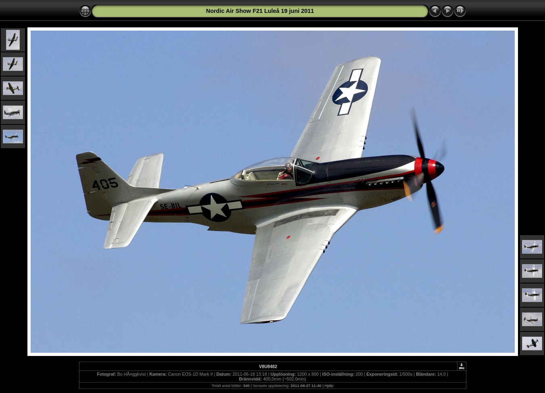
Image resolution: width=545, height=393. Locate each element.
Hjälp (328, 385)
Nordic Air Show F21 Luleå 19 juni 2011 (260, 11)
